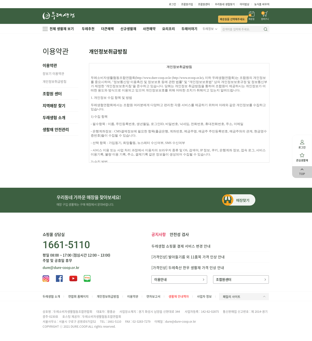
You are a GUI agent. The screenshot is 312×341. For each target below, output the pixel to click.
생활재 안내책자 (179, 296)
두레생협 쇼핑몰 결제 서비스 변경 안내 (181, 246)
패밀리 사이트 (245, 296)
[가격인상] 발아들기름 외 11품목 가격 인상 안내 (188, 257)
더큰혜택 (107, 28)
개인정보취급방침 (54, 81)
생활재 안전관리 (56, 129)
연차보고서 (153, 296)
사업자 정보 (204, 296)
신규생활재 (128, 28)
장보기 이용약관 (53, 73)
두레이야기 (189, 28)
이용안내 (179, 279)
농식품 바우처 (261, 4)
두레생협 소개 (54, 117)
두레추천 (88, 28)
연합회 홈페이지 (78, 296)
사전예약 (149, 28)
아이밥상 (244, 4)
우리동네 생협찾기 (225, 4)
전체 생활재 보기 (58, 28)
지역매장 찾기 (54, 105)
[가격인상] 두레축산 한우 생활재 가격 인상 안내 (187, 267)
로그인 (172, 4)
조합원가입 (187, 4)
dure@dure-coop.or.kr (61, 267)
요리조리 (168, 28)
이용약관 (132, 296)
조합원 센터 (52, 94)
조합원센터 (204, 4)
